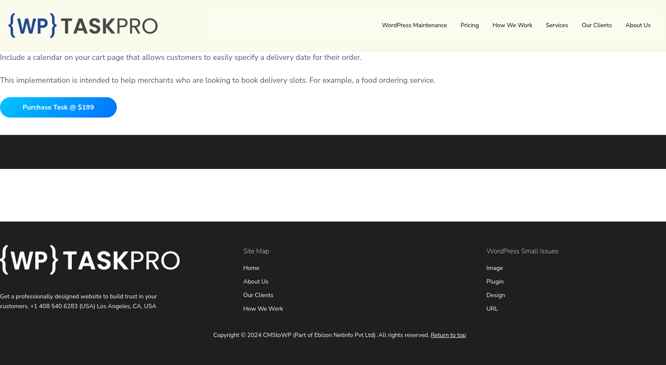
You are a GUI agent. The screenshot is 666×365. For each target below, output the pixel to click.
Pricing (470, 25)
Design (495, 295)
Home (251, 268)
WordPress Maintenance (414, 25)
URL (492, 309)
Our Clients (597, 25)
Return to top (448, 335)
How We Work (512, 25)
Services (557, 25)
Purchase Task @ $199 (58, 107)
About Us (638, 25)
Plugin (494, 282)
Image (494, 268)
